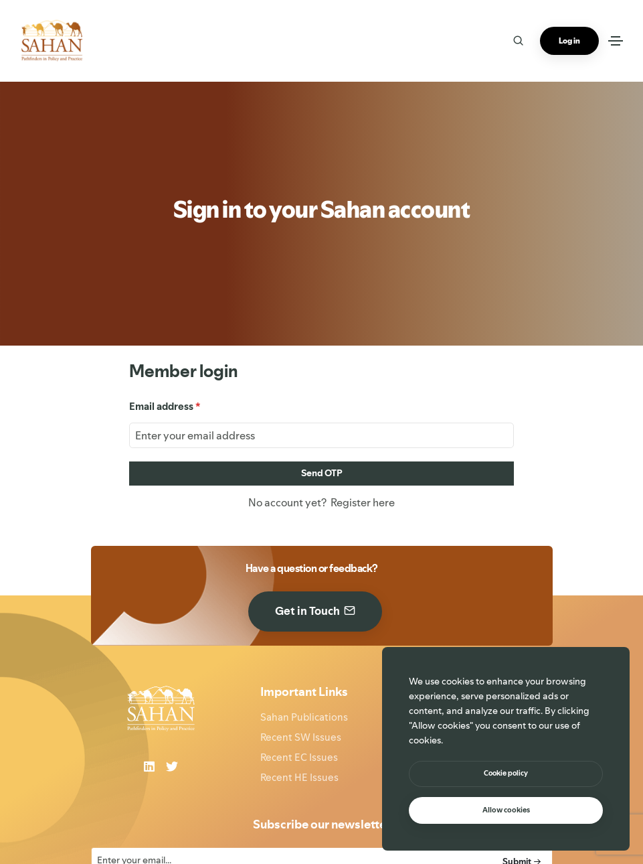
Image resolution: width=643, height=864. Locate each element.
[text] (506, 810)
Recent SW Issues (300, 737)
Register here (361, 502)
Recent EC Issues (299, 757)
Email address (164, 406)
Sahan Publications (304, 717)
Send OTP (322, 473)
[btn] (506, 774)
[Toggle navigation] (615, 41)
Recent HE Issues (299, 777)
